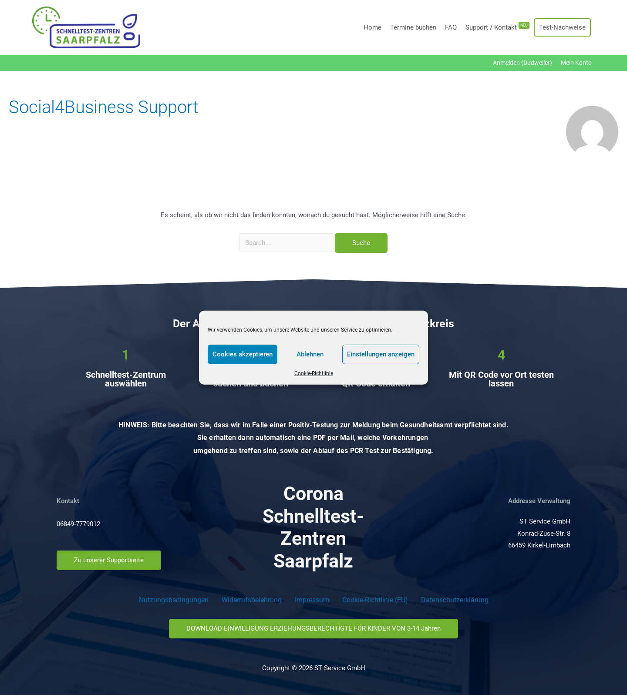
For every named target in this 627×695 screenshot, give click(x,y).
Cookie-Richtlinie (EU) (375, 600)
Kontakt (68, 501)
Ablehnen (310, 354)
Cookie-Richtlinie (313, 373)
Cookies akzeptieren (242, 354)
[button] (109, 560)
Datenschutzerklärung (455, 600)
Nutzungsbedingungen (174, 600)
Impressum (312, 600)
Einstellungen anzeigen (381, 354)
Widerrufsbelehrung (252, 600)
